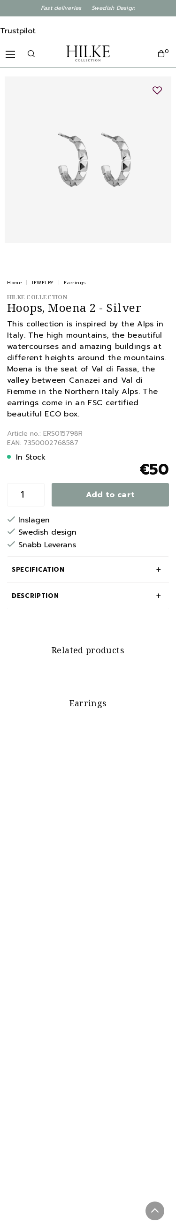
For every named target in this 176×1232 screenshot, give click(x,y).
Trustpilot (18, 31)
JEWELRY (42, 282)
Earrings (75, 282)
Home (14, 282)
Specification (38, 569)
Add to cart (110, 494)
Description (35, 595)
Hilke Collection (37, 297)
